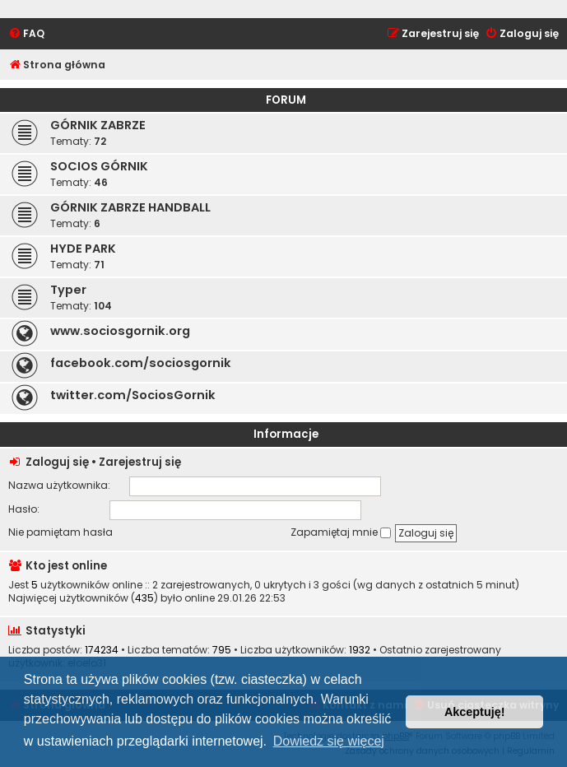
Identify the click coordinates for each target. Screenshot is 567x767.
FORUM (286, 100)
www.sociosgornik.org (120, 331)
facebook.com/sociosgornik (140, 363)
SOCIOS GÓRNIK (99, 166)
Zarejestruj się (140, 462)
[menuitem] (26, 34)
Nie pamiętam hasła (60, 532)
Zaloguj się (57, 462)
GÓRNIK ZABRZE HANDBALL (130, 207)
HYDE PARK (83, 248)
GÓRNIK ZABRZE (98, 125)
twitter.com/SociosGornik (133, 395)
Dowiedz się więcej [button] (328, 741)
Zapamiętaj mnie (340, 532)
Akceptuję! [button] (474, 711)
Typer (68, 289)
